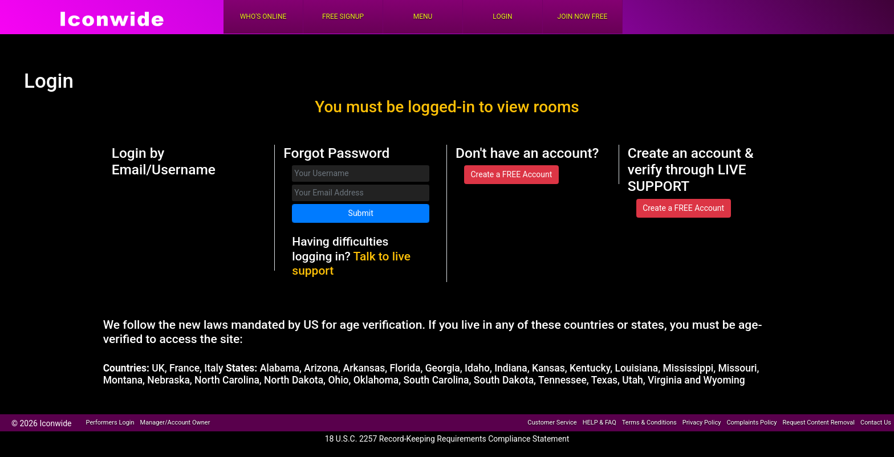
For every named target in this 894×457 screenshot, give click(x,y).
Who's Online (263, 17)
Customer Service (551, 422)
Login (502, 17)
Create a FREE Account (511, 174)
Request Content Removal (819, 422)
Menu (423, 17)
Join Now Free (583, 17)
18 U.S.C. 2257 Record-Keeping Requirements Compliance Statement (447, 438)
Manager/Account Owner (175, 422)
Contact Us (875, 422)
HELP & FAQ (599, 422)
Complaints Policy (751, 422)
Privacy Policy (701, 422)
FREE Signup (343, 17)
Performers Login (110, 422)
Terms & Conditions (649, 422)
